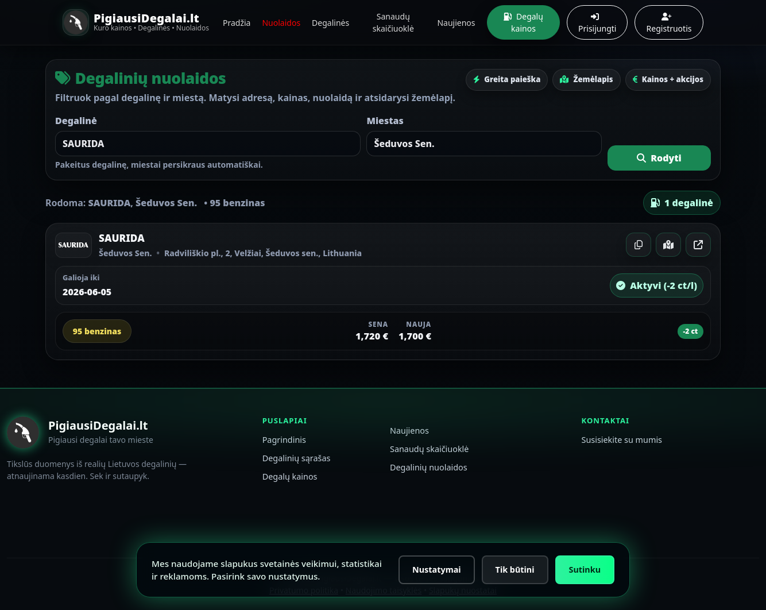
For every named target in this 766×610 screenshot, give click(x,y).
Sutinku (585, 569)
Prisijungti (597, 23)
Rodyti (659, 158)
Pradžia (236, 22)
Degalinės (330, 22)
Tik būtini (515, 569)
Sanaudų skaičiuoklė (393, 22)
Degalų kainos (523, 22)
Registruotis (669, 23)
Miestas (384, 120)
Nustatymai (436, 569)
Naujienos (456, 22)
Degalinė (76, 120)
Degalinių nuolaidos (428, 467)
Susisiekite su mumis (621, 439)
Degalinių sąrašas (296, 458)
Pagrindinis (284, 439)
